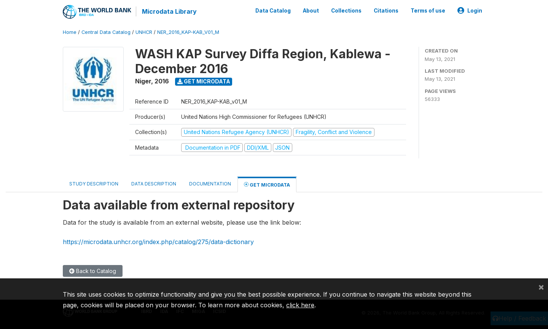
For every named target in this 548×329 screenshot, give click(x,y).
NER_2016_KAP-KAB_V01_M (188, 32)
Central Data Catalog (106, 32)
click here (300, 305)
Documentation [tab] (210, 184)
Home (69, 32)
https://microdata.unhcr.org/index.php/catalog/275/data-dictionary (158, 242)
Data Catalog (273, 11)
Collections (346, 11)
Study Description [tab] (93, 184)
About (311, 11)
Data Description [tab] (153, 184)
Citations (386, 11)
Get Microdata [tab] (267, 184)
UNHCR (143, 32)
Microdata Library (169, 11)
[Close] (541, 286)
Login (469, 11)
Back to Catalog (92, 271)
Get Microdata (203, 81)
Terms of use (428, 11)
